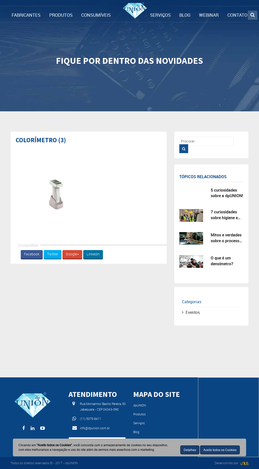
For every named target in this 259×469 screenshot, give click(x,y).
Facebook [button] (31, 254)
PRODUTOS (61, 15)
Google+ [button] (72, 254)
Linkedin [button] (93, 254)
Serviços (139, 423)
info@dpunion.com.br (95, 428)
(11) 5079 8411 (90, 419)
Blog (136, 432)
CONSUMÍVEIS (96, 15)
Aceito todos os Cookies (219, 450)
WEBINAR (209, 15)
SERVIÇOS (160, 15)
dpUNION (139, 405)
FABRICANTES (26, 15)
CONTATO (237, 15)
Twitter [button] (52, 254)
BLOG (184, 15)
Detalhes (190, 450)
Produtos (139, 414)
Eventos (193, 312)
